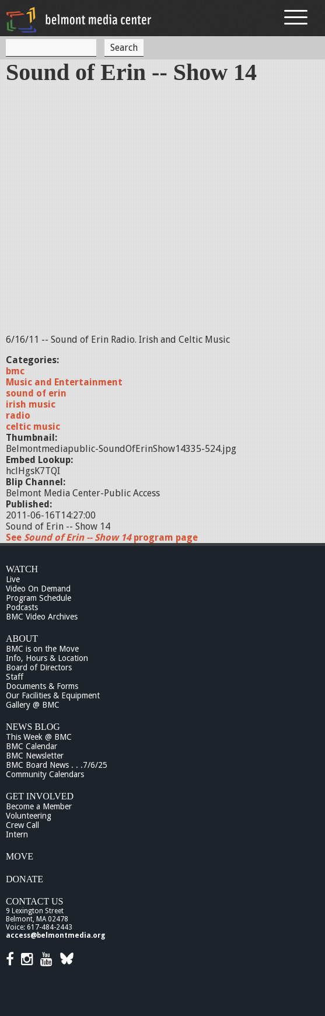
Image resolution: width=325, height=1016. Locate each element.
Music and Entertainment (64, 382)
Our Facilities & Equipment (53, 695)
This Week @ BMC (39, 737)
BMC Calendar (31, 746)
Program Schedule (38, 598)
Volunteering (28, 815)
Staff (14, 676)
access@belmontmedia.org (55, 935)
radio (18, 415)
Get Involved (40, 796)
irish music (30, 404)
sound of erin (36, 393)
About (22, 638)
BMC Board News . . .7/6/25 (56, 765)
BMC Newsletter (35, 755)
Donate (24, 879)
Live (13, 579)
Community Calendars (45, 774)
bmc (15, 371)
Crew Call (22, 825)
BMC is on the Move (42, 648)
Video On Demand (38, 588)
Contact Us (34, 901)
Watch (22, 569)
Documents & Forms (42, 686)
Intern (17, 834)
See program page (102, 537)
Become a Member (39, 806)
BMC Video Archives (42, 616)
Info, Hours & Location (47, 658)
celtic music (33, 426)
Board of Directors (39, 667)
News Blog (33, 727)
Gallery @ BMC (33, 704)
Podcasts (22, 607)
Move (19, 856)
